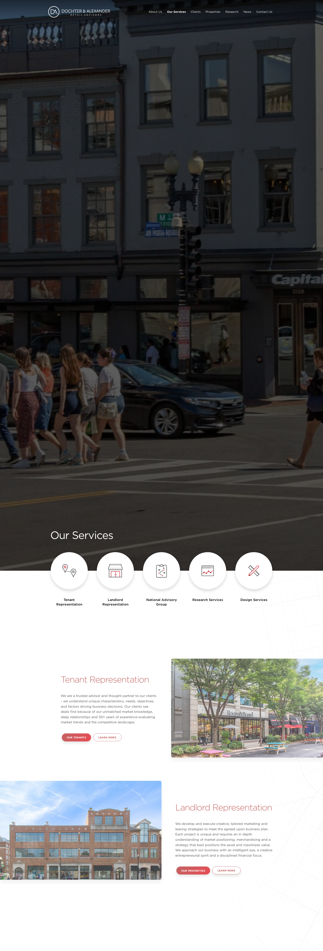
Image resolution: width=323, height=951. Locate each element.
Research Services (207, 600)
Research (232, 12)
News (247, 12)
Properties (213, 12)
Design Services (253, 600)
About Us (155, 12)
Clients (196, 12)
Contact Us (264, 12)
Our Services (176, 12)
